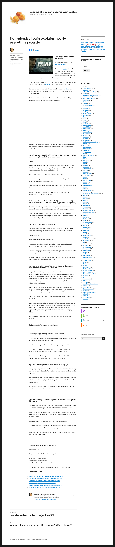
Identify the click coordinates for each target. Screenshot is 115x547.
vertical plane (86, 287)
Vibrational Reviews (88, 289)
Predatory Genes (87, 224)
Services (93, 46)
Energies (85, 145)
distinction (85, 138)
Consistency (86, 130)
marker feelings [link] (40, 274)
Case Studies (86, 115)
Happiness (85, 172)
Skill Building (86, 250)
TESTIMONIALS (92, 47)
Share (37, 50)
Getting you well (87, 168)
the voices (85, 275)
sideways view (86, 249)
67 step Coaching (87, 88)
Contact (91, 42)
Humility (85, 177)
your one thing (86, 297)
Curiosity (85, 135)
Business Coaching (87, 113)
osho (84, 213)
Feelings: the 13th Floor (16, 59)
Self (84, 242)
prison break (86, 227)
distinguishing (86, 140)
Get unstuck (86, 167)
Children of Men (60, 64)
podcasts (85, 220)
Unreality (85, 285)
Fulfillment (85, 165)
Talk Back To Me (87, 260)
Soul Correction (101, 49)
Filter (84, 158)
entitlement (86, 150)
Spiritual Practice (14, 60)
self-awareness (87, 244)
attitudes (85, 103)
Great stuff (85, 170)
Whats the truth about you (89, 292)
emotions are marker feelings (90, 142)
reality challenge (87, 235)
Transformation (87, 279)
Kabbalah (85, 187)
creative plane (86, 133)
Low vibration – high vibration (91, 193)
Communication (87, 125)
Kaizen (84, 188)
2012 (84, 87)
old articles (85, 208)
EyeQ (84, 153)
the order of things (87, 270)
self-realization (87, 247)
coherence (85, 123)
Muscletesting (86, 205)
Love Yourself (86, 192)
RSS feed (84, 51)
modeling (85, 202)
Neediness (85, 207)
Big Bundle (85, 110)
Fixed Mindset (86, 160)
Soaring (85, 252)
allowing (85, 93)
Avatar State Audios (87, 105)
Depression (86, 137)
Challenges (85, 117)
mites (84, 200)
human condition (87, 173)
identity (85, 178)
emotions (66, 89)
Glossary (96, 42)
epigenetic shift (87, 152)
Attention (85, 102)
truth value (85, 282)
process (85, 229)
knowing (48, 84)
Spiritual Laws (86, 255)
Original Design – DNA (88, 212)
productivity (86, 230)
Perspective (86, 217)
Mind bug (85, 198)
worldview (85, 295)
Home (82, 42)
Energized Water (85, 46)
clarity (84, 122)
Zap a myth (85, 299)
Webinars (85, 290)
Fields (84, 157)
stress (84, 259)
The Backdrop (86, 264)
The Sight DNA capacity (89, 274)
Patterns (85, 215)
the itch (85, 265)
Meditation (85, 197)
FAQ (85, 44)
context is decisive (87, 132)
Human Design (86, 175)
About (86, 42)
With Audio (85, 294)
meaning (85, 195)
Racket (84, 234)
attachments (86, 100)
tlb (83, 277)
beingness (85, 108)
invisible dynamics (87, 185)
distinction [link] (62, 369)
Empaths (85, 143)
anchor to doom (87, 97)
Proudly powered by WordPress (39, 539)
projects (85, 232)
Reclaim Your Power (88, 239)
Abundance (85, 90)
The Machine (86, 267)
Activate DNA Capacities (16, 57)
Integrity (85, 182)
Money (84, 203)
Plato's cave (86, 218)
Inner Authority (87, 180)
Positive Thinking (87, 222)
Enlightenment (87, 148)
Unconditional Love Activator (90, 284)
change (84, 118)
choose (84, 120)
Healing (99, 44)
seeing (65, 69)
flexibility (85, 162)
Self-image (85, 245)
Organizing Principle (88, 210)
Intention (85, 183)
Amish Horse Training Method (90, 95)
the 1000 (85, 262)
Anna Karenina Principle (89, 98)
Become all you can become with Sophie (53, 12)
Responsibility (86, 240)
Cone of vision (86, 127)
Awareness (85, 107)
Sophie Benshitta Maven (16, 53)
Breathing (85, 112)
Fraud (84, 163)
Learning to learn (87, 190)
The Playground (87, 272)
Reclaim (85, 237)
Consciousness (86, 128)
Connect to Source (91, 49)
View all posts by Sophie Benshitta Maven (45, 499)
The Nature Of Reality (88, 269)
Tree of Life (85, 280)
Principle (85, 225)
